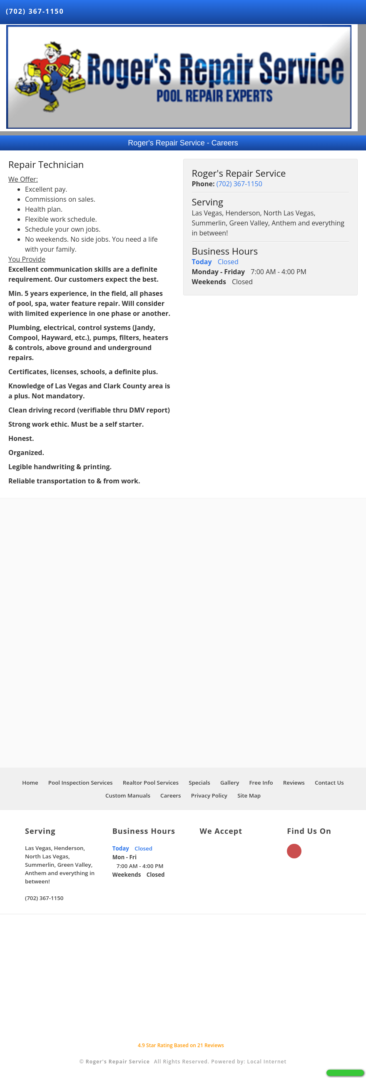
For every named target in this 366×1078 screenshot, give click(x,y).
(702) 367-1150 (35, 11)
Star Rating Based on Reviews (181, 1045)
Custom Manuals (127, 795)
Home (30, 782)
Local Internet (267, 1061)
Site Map (249, 795)
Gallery (229, 782)
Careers (170, 795)
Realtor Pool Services (151, 782)
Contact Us (329, 782)
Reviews (294, 782)
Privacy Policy (209, 795)
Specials (199, 782)
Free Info (261, 782)
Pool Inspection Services (80, 782)
